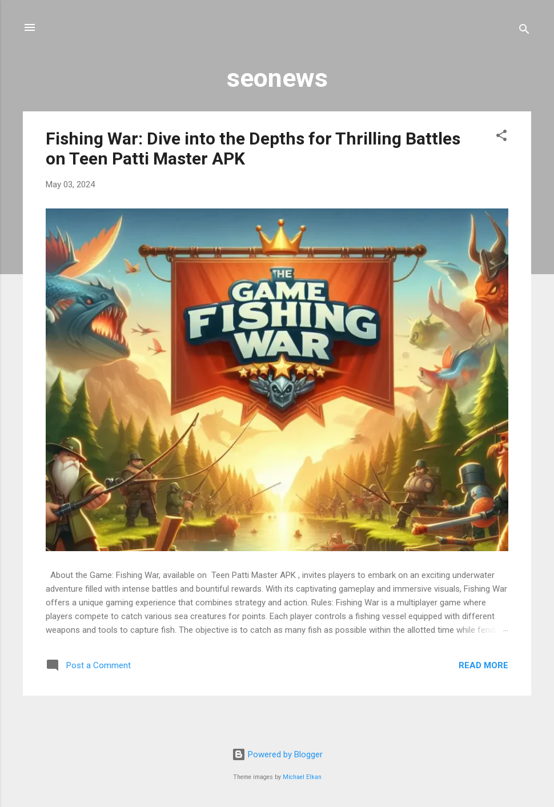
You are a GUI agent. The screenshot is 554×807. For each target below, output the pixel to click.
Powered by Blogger (277, 754)
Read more (483, 665)
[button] (501, 137)
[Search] (524, 31)
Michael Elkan (302, 777)
